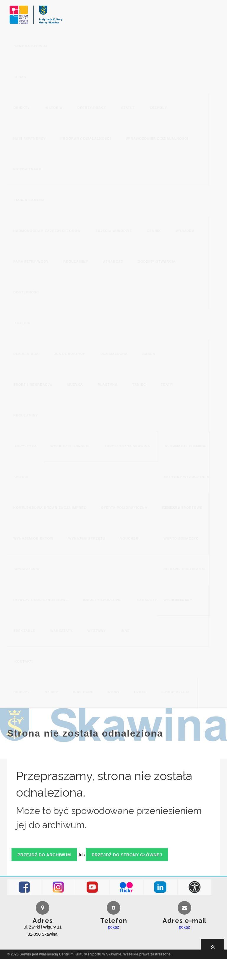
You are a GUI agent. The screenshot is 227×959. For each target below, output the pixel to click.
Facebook (24, 887)
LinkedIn (160, 887)
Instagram (58, 887)
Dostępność (194, 887)
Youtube (92, 887)
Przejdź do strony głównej (127, 855)
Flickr (126, 887)
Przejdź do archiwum (44, 855)
